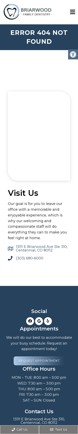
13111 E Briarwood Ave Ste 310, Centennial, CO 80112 (42, 248)
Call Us (19, 429)
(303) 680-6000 (29, 258)
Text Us (58, 429)
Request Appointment (39, 361)
